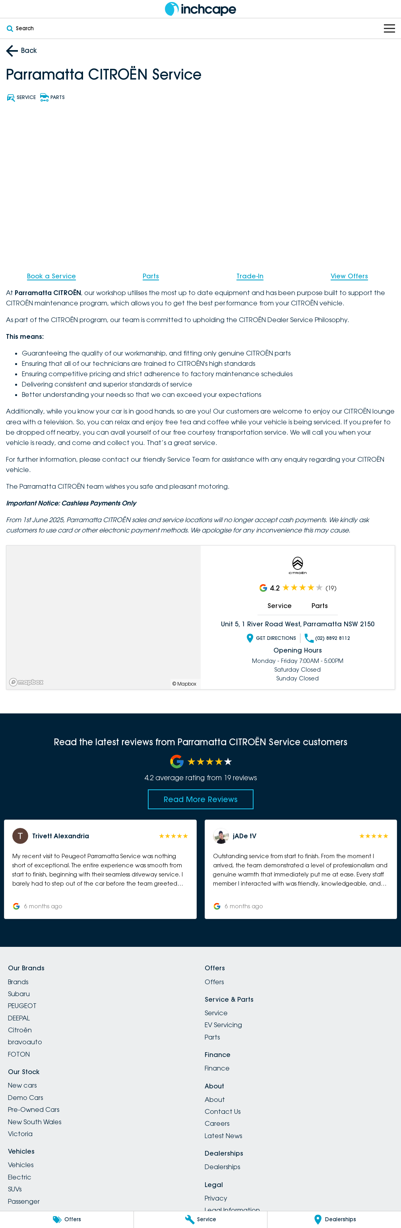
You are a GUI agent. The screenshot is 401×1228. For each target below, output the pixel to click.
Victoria (20, 1134)
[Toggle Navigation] (389, 28)
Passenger (24, 1201)
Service (279, 606)
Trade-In (249, 276)
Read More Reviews (201, 799)
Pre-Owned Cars (33, 1109)
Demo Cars (25, 1098)
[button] (100, 869)
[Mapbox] (27, 682)
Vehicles (20, 1165)
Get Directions (270, 638)
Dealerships (222, 1167)
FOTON (19, 1054)
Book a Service (51, 276)
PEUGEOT (22, 1006)
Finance (217, 1068)
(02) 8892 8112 (327, 638)
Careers (217, 1123)
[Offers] (67, 1219)
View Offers (349, 276)
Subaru (19, 994)
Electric (19, 1177)
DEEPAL (19, 1018)
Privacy (216, 1198)
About (215, 1100)
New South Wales (34, 1122)
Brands (18, 982)
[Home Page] (200, 9)
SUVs (14, 1189)
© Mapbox (184, 684)
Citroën (20, 1030)
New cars (22, 1085)
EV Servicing (223, 1025)
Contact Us (222, 1111)
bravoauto (25, 1042)
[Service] (200, 1219)
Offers (214, 982)
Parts (151, 276)
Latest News (223, 1136)
